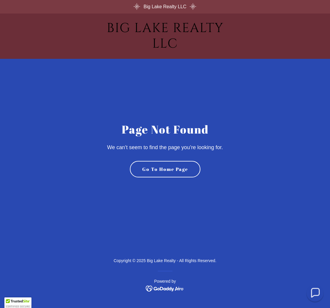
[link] (165, 46)
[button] (315, 293)
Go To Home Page (165, 169)
